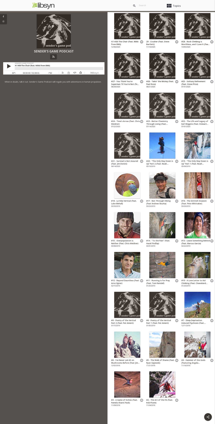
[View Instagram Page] (3, 21)
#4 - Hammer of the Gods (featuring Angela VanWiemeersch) (193, 363)
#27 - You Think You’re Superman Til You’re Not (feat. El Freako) (125, 84)
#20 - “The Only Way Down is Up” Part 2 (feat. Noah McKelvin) (159, 164)
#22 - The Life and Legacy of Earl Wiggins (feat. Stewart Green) (194, 124)
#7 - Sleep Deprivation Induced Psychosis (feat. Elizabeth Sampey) (192, 323)
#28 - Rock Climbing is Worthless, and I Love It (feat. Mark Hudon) (195, 44)
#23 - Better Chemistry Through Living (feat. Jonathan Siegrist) (157, 124)
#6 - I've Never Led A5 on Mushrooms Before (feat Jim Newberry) (124, 363)
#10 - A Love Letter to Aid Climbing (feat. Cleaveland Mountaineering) (193, 283)
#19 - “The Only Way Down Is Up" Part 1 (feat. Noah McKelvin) (194, 164)
